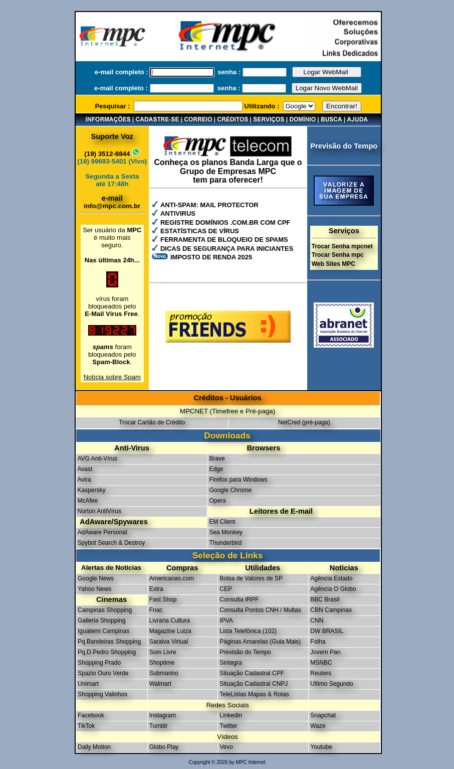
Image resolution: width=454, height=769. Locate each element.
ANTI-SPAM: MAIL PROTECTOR (209, 205)
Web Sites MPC (333, 263)
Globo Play (164, 746)
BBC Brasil (324, 599)
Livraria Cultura (169, 620)
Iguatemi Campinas (103, 631)
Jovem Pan (325, 652)
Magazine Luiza (170, 631)
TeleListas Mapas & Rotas (254, 694)
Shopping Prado (99, 662)
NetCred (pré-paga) (304, 422)
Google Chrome (230, 490)
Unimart (88, 683)
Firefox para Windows (238, 479)
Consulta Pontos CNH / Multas (260, 609)
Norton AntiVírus (99, 511)
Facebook (91, 715)
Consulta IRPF (239, 599)
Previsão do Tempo (245, 652)
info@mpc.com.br (112, 206)
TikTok (86, 725)
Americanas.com (171, 578)
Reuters (320, 673)
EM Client (222, 521)
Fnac (156, 609)
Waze (317, 725)
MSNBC (321, 662)
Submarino (163, 673)
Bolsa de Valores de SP (251, 578)
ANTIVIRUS (177, 213)
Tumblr (158, 725)
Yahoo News (94, 588)
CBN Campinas (331, 609)
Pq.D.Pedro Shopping (107, 652)
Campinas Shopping (105, 609)
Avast (85, 469)
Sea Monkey (226, 532)
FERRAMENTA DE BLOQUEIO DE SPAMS (224, 239)
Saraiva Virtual (168, 641)
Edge (216, 469)
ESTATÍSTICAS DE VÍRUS (199, 231)
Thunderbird (225, 542)
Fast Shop (163, 599)
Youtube (321, 746)
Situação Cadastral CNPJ (253, 683)
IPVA (226, 620)
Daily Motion (94, 746)
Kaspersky (92, 490)
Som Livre (162, 652)
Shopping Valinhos (102, 694)
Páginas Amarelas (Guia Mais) (260, 641)
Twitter (228, 725)
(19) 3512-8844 (112, 154)
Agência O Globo (333, 588)
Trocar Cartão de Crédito (152, 422)
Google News (96, 578)
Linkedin (230, 715)
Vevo (226, 746)
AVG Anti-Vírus (98, 458)
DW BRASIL (326, 631)
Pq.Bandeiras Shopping (109, 641)
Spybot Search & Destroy (111, 542)
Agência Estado (331, 578)
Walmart (160, 683)
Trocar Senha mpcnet (342, 246)
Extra (156, 588)
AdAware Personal (102, 532)
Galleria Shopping (101, 620)
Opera (217, 500)
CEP (225, 588)
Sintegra (230, 662)
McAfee (88, 500)
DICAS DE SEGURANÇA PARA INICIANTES (226, 248)
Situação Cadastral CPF (251, 673)
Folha (317, 641)
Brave (216, 458)
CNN (316, 620)
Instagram (162, 715)
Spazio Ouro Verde (103, 673)
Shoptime (162, 662)
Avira (84, 479)
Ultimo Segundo (331, 683)
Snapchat (323, 715)
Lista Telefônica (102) (248, 631)
